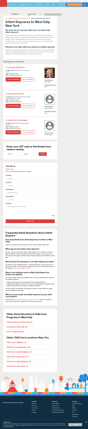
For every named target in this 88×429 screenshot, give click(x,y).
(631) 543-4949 (28, 79)
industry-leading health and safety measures (27, 299)
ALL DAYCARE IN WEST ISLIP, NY (22, 18)
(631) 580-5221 (28, 105)
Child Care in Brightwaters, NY (18, 347)
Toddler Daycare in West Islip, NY (20, 322)
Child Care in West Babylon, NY (19, 361)
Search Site (84, 5)
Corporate (34, 412)
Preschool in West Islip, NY (17, 327)
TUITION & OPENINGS (13, 79)
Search (42, 154)
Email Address (30, 192)
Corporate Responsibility (58, 412)
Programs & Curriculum (26, 4)
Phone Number (30, 199)
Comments (8, 203)
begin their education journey (21, 268)
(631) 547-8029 (28, 132)
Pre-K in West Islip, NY (15, 332)
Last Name (30, 185)
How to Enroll (55, 405)
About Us (34, 403)
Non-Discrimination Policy (58, 410)
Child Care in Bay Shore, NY (18, 357)
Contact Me (30, 221)
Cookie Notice (24, 425)
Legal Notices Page (9, 426)
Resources (39, 4)
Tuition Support (55, 403)
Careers (34, 410)
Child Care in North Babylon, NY (19, 352)
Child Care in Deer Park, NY (17, 366)
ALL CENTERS (9, 18)
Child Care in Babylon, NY (17, 342)
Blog (53, 4)
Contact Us (61, 4)
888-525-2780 (9, 169)
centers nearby (74, 4)
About (47, 4)
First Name (30, 177)
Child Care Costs (56, 408)
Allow (75, 424)
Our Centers (12, 4)
